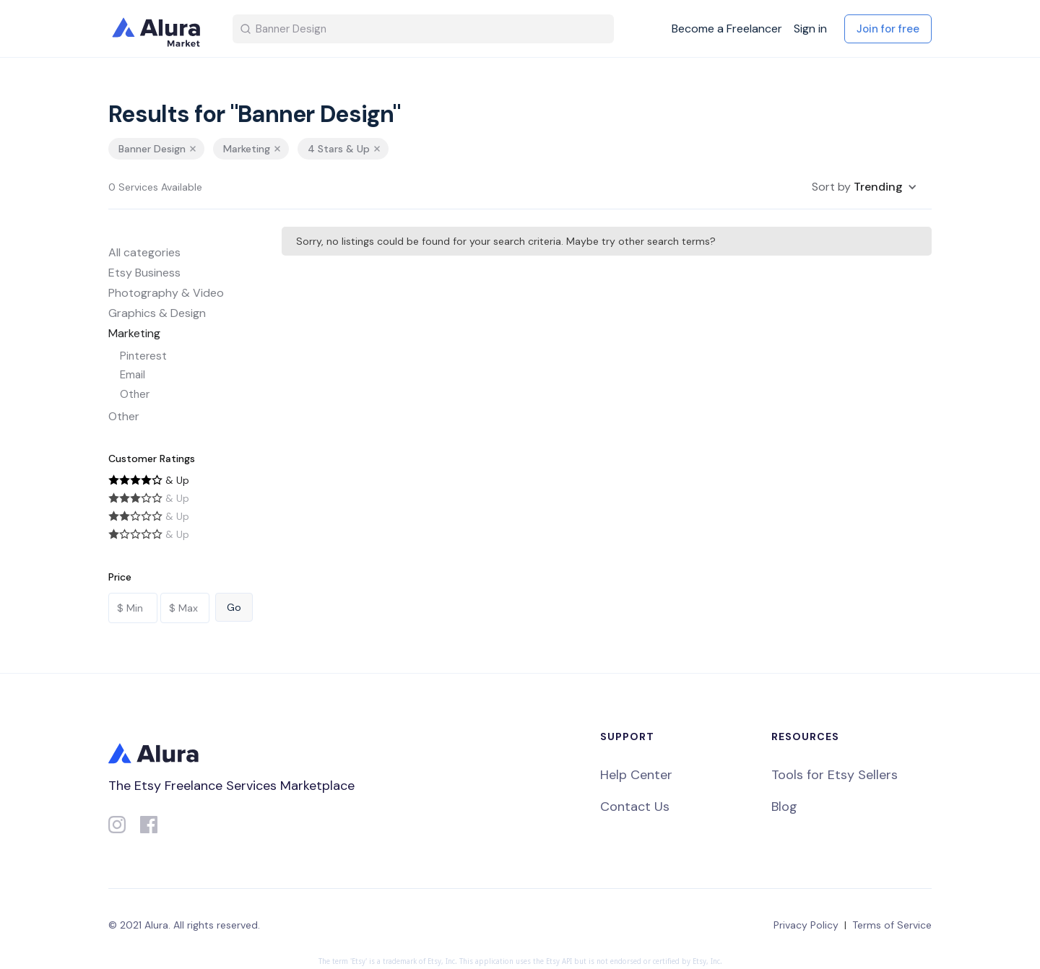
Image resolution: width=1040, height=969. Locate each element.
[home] (158, 29)
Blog (784, 806)
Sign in (810, 29)
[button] (864, 187)
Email (132, 375)
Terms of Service (892, 924)
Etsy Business (144, 272)
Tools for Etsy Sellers (834, 775)
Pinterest (143, 356)
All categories (144, 252)
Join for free (888, 29)
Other (135, 394)
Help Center (636, 775)
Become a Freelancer (727, 29)
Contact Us (635, 806)
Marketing (134, 333)
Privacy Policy (806, 924)
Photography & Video (166, 292)
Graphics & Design (157, 313)
